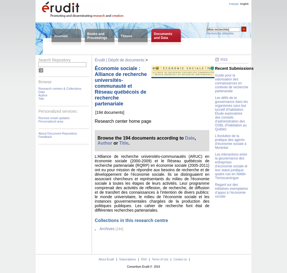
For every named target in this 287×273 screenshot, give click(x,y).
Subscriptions (127, 259)
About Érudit (106, 259)
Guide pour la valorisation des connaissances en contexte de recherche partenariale (231, 83)
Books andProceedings (97, 36)
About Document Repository (57, 133)
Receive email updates (54, 118)
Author (42, 95)
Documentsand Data (163, 36)
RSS (224, 60)
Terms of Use (160, 259)
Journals (61, 36)
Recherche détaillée (220, 33)
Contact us (180, 259)
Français (234, 4)
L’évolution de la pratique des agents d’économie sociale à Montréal (230, 142)
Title (41, 98)
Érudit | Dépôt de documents (119, 60)
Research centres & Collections (59, 88)
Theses (126, 36)
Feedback (45, 136)
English (244, 4)
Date (41, 92)
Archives (107, 228)
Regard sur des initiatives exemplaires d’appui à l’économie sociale (231, 190)
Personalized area (50, 121)
